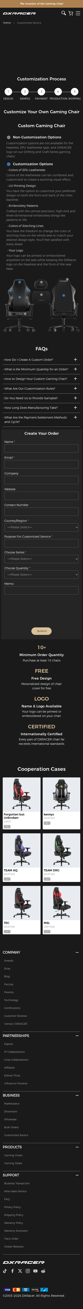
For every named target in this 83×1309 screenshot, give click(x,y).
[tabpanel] (41, 48)
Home (7, 22)
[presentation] (42, 610)
